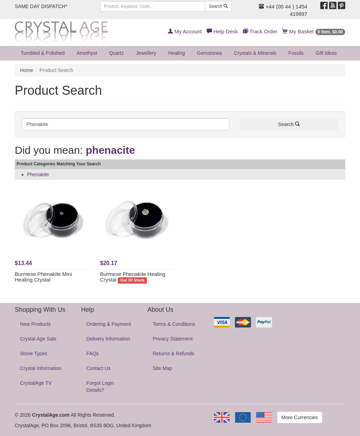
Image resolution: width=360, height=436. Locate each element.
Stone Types (33, 353)
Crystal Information (40, 368)
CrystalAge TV (36, 383)
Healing (176, 53)
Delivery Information (108, 339)
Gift (326, 53)
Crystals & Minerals (255, 53)
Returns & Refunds (173, 353)
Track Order (260, 31)
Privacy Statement (173, 339)
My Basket (313, 31)
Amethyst (87, 53)
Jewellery (146, 53)
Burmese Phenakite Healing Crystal (133, 277)
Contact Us (98, 368)
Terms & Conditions (174, 324)
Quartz (116, 53)
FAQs (92, 353)
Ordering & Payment (108, 324)
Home (26, 70)
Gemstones (209, 53)
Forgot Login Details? (100, 386)
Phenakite (38, 174)
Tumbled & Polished (43, 53)
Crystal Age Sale (38, 339)
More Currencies (300, 417)
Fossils (296, 53)
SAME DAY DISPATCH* (41, 6)
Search (218, 6)
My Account (185, 31)
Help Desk (222, 31)
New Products (35, 324)
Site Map (162, 368)
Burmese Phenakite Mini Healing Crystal (43, 277)
